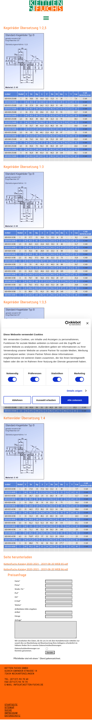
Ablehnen (17, 400)
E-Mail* (18, 601)
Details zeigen (74, 390)
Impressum (11, 716)
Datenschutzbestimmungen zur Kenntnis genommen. (27, 652)
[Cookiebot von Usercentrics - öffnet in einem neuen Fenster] (67, 323)
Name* (17, 581)
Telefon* (18, 605)
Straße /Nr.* (19, 589)
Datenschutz (12, 719)
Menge (17, 616)
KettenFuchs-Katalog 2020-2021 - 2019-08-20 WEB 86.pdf (36, 569)
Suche (8, 713)
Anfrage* (18, 620)
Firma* (17, 585)
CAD (85, 99)
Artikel (17, 612)
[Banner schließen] (87, 323)
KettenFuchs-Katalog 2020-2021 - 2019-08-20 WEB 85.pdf (36, 563)
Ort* (16, 597)
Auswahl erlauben (46, 400)
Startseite (11, 708)
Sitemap (9, 710)
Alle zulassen (74, 400)
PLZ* (17, 593)
